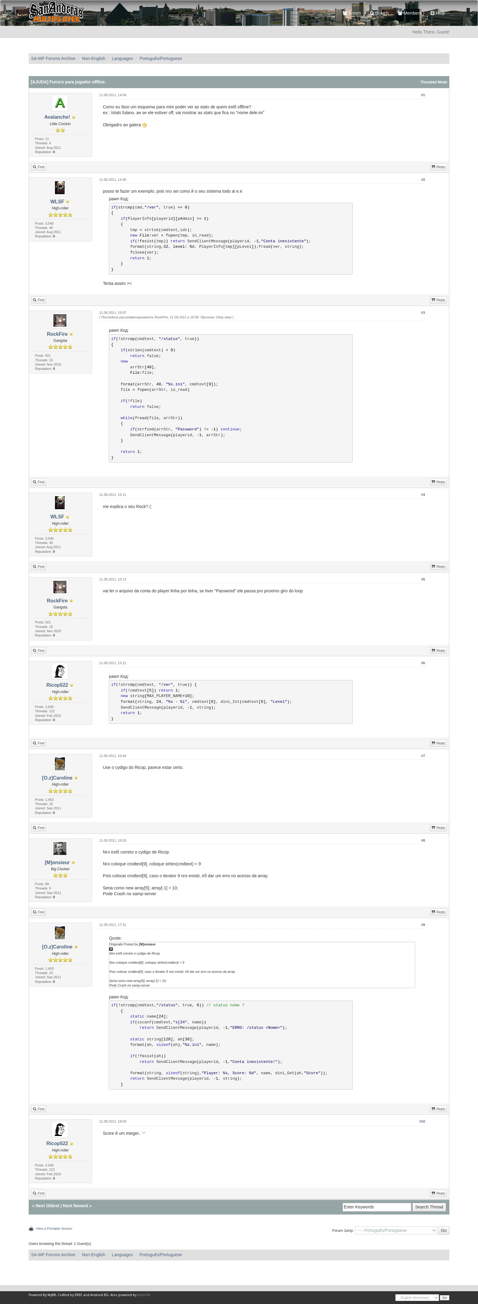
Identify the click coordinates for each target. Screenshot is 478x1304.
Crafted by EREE (70, 1295)
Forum (352, 13)
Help (437, 13)
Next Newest (75, 1205)
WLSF (57, 201)
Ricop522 (57, 685)
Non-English (93, 58)
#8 (423, 840)
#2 (423, 179)
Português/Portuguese (161, 58)
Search (379, 13)
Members (409, 13)
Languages (122, 58)
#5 (423, 579)
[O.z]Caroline (57, 777)
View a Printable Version (54, 1228)
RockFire (57, 334)
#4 (423, 494)
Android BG (99, 1295)
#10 (422, 1121)
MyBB (52, 1295)
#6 (423, 663)
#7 (423, 756)
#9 (423, 925)
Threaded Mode (433, 82)
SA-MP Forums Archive (53, 58)
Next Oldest (47, 1205)
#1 (423, 95)
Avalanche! (57, 117)
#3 (423, 312)
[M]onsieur (57, 862)
